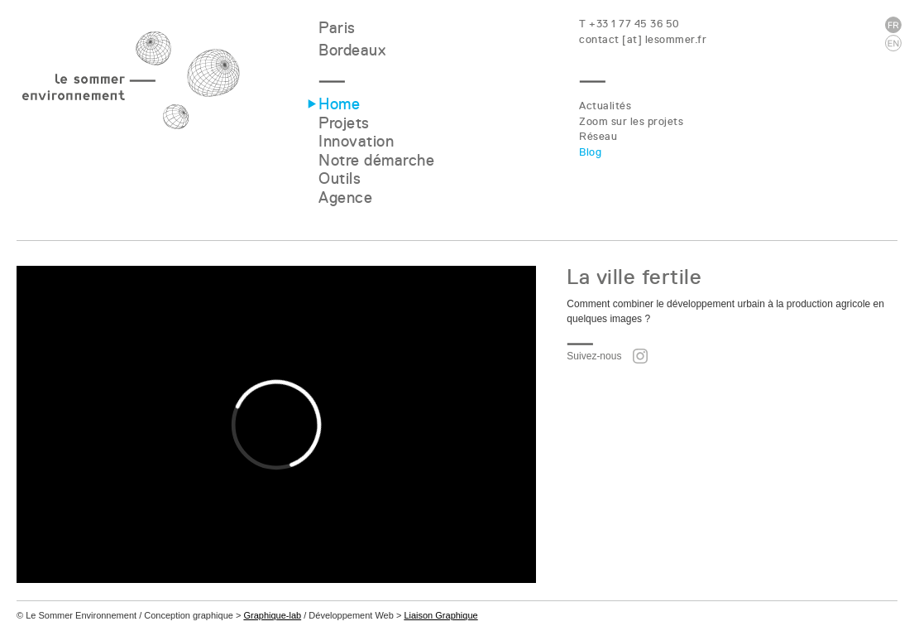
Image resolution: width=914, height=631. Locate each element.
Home (339, 104)
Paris (337, 27)
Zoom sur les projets (631, 121)
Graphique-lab (272, 615)
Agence (345, 197)
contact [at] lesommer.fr (642, 39)
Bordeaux (351, 50)
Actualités (605, 105)
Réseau (598, 136)
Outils (339, 178)
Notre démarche (376, 160)
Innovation (356, 141)
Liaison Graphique (440, 615)
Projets (344, 123)
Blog (590, 152)
